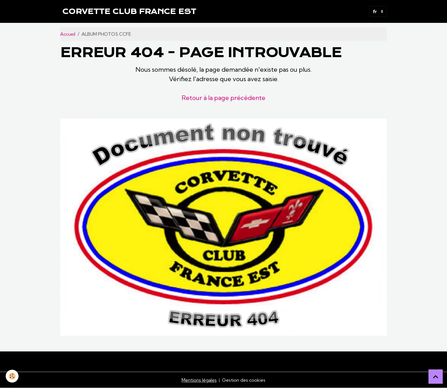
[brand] (129, 11)
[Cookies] (12, 376)
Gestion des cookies (243, 380)
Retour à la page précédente (223, 98)
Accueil (67, 34)
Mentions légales (199, 380)
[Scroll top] (435, 376)
